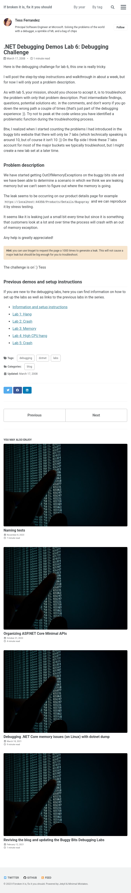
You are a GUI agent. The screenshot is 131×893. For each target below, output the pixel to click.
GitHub (30, 877)
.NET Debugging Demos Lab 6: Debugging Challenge (56, 50)
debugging (25, 358)
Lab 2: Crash (22, 321)
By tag (97, 7)
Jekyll (62, 883)
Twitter (11, 877)
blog (29, 366)
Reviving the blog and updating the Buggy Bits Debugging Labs (54, 840)
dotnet (42, 358)
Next (96, 415)
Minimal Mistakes (78, 883)
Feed (46, 877)
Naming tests (14, 530)
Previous (35, 415)
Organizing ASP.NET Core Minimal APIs (35, 633)
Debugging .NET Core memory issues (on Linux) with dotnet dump (57, 737)
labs (55, 358)
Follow (121, 27)
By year (79, 7)
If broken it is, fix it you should (28, 7)
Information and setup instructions (40, 307)
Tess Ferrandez (27, 20)
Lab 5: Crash (22, 343)
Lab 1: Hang (22, 314)
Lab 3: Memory (24, 328)
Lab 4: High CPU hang (30, 336)
